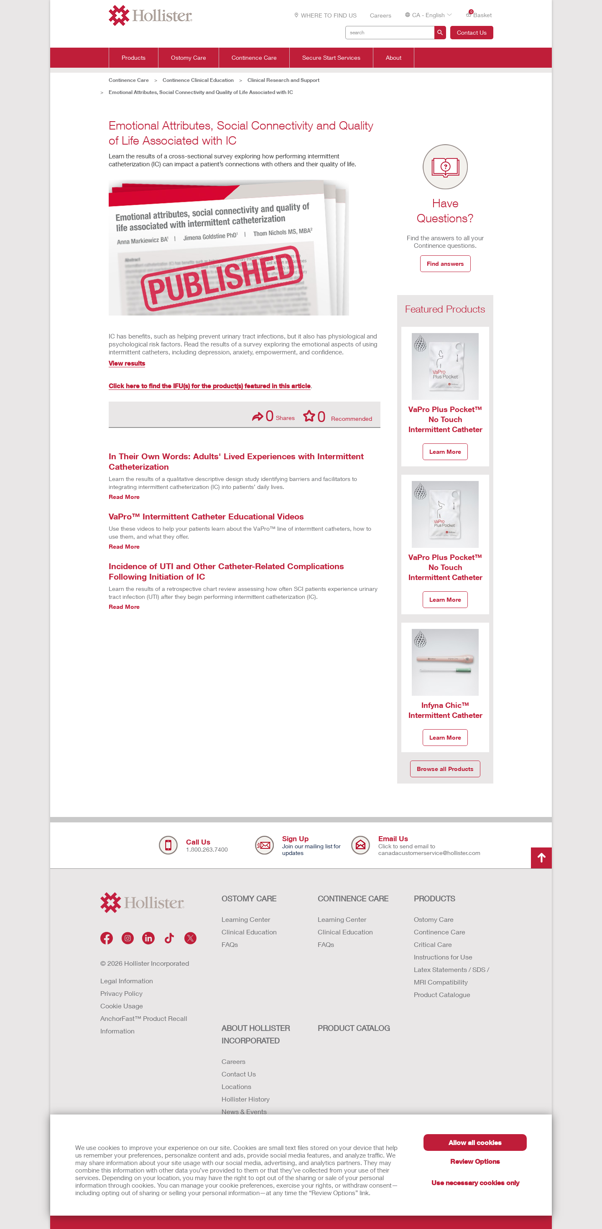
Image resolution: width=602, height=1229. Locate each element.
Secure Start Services (331, 57)
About (393, 57)
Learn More (445, 451)
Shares (273, 415)
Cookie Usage (121, 1006)
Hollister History (246, 1099)
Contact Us (472, 32)
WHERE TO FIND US (325, 15)
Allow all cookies (475, 1142)
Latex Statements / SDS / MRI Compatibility (451, 975)
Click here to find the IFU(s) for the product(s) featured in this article (210, 385)
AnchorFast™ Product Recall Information (143, 1024)
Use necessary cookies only (475, 1182)
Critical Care (433, 944)
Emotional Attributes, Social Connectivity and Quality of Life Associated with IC (201, 92)
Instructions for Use (443, 957)
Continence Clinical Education (198, 80)
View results (127, 363)
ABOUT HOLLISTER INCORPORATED (256, 1034)
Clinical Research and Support (283, 80)
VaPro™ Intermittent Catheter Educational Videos (206, 516)
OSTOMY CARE (249, 898)
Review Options (475, 1161)
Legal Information (126, 981)
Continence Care (254, 57)
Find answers (445, 263)
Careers (380, 15)
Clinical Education (249, 932)
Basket (479, 14)
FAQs (230, 944)
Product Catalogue (442, 994)
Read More (124, 496)
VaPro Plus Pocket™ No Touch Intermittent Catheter (445, 419)
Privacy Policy (121, 993)
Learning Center (246, 919)
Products (133, 57)
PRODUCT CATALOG (354, 1028)
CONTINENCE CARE (353, 898)
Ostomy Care (188, 57)
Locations (236, 1086)
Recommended (337, 416)
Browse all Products (445, 768)
